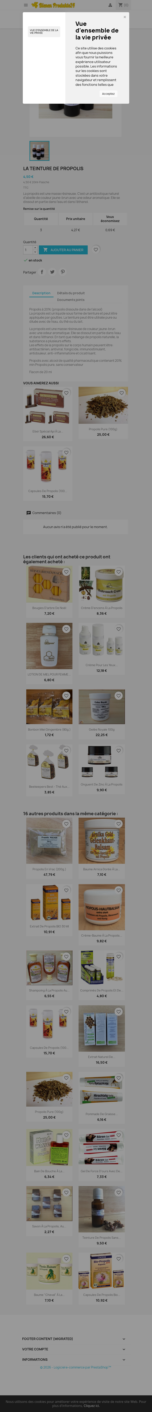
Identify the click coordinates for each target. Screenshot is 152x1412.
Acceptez (108, 94)
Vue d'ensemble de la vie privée (44, 32)
